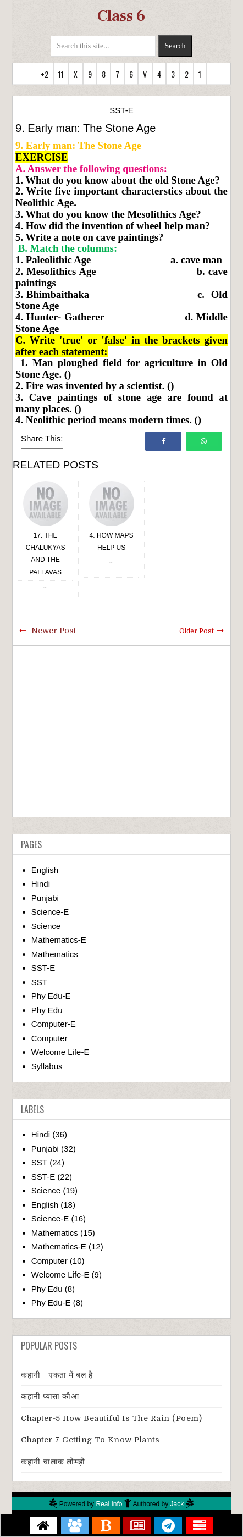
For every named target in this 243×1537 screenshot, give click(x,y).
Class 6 (121, 16)
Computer (49, 1038)
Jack (177, 1504)
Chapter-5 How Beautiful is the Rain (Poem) (111, 1418)
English (44, 870)
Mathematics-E (58, 939)
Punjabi (45, 898)
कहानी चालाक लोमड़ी (53, 1461)
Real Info (109, 1504)
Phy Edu (47, 1010)
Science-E (50, 911)
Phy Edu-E (51, 995)
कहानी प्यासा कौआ (50, 1396)
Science (45, 926)
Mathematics (54, 954)
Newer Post (53, 630)
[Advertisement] (121, 732)
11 (61, 74)
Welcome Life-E (60, 1052)
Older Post (196, 631)
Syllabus (47, 1066)
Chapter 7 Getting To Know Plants (90, 1439)
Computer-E (53, 1024)
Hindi (40, 883)
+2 (44, 74)
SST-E (121, 110)
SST (39, 982)
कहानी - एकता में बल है (56, 1374)
